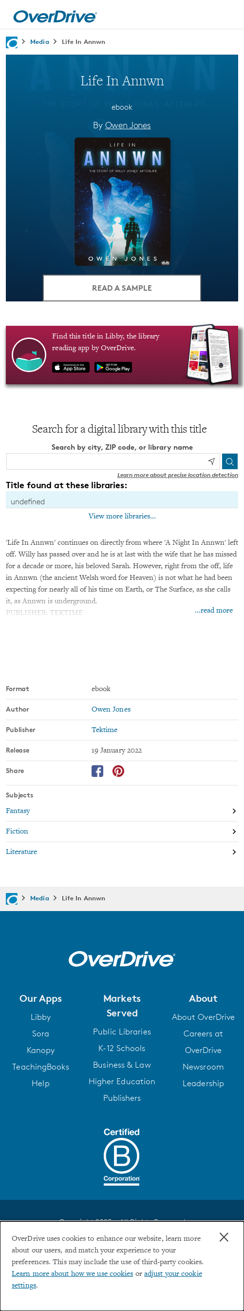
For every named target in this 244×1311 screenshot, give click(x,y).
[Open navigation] (226, 16)
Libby (41, 1017)
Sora (40, 1033)
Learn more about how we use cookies (72, 1274)
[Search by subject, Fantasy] (122, 811)
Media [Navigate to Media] (39, 41)
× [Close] (224, 1237)
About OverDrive (203, 1017)
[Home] (55, 14)
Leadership (203, 1083)
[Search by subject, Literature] (122, 852)
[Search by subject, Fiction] (122, 832)
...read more (214, 611)
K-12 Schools (121, 1048)
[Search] (230, 461)
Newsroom (203, 1067)
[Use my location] (211, 461)
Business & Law (121, 1065)
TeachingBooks (40, 1067)
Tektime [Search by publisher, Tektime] (105, 730)
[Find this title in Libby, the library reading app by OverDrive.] (122, 355)
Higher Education (122, 1081)
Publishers (122, 1098)
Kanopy (41, 1050)
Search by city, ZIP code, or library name (122, 447)
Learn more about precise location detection (177, 474)
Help (40, 1083)
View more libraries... (122, 516)
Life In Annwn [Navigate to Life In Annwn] (83, 41)
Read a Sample (122, 288)
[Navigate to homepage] (12, 42)
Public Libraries (122, 1031)
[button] (40, 998)
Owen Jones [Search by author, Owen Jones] (128, 124)
